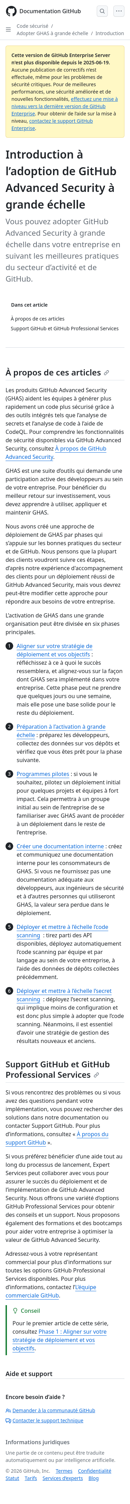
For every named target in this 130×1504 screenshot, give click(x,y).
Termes (64, 1470)
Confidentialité (94, 1470)
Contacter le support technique (44, 1420)
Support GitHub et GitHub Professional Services (58, 1069)
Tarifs (31, 1478)
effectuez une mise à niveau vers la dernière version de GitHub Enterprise (64, 106)
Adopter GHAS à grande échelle (52, 33)
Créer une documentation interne (60, 846)
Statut (12, 1478)
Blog (93, 1478)
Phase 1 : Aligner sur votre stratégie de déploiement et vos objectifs (59, 1340)
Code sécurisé (32, 26)
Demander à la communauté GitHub (50, 1410)
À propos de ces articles (57, 372)
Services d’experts (63, 1478)
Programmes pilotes (43, 774)
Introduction (110, 33)
